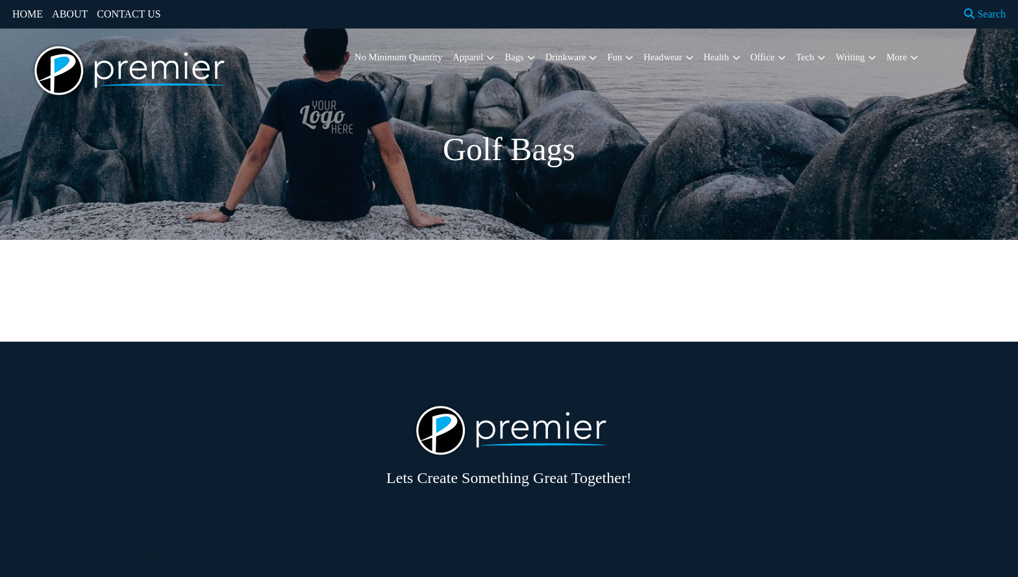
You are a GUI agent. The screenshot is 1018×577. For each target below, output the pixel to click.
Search (985, 13)
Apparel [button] (468, 57)
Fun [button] (614, 57)
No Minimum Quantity (398, 57)
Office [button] (763, 57)
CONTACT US (128, 13)
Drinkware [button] (565, 57)
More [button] (896, 57)
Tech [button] (805, 57)
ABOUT (70, 13)
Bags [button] (513, 57)
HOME (27, 13)
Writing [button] (850, 57)
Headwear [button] (662, 57)
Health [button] (716, 57)
